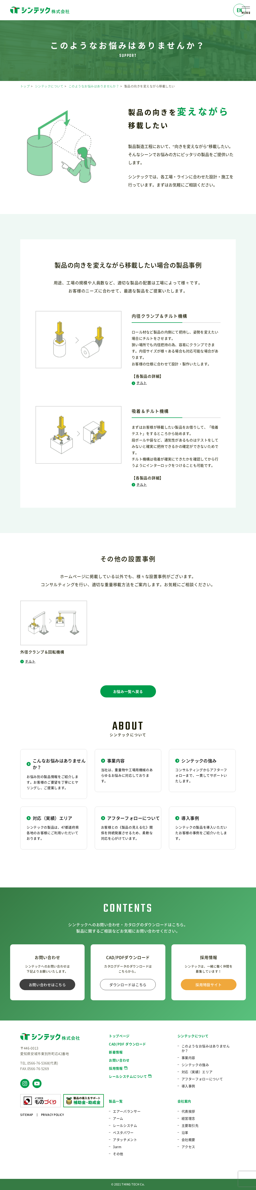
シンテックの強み (195, 1064)
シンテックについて (49, 86)
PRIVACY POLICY (52, 1115)
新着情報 (116, 1052)
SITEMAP (26, 1115)
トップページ (119, 1035)
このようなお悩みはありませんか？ (94, 86)
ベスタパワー (123, 1132)
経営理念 (188, 1118)
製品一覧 (116, 1101)
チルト (139, 382)
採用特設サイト (208, 984)
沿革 (185, 1132)
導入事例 (188, 1086)
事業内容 (188, 1057)
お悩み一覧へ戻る (128, 691)
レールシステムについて (128, 1076)
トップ (25, 86)
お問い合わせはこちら (47, 984)
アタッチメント (125, 1139)
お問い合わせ (119, 1060)
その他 (118, 1154)
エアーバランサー (127, 1111)
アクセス (188, 1146)
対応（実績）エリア (197, 1072)
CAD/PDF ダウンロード (127, 1044)
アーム (118, 1118)
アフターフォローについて (202, 1079)
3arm (117, 1146)
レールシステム (125, 1125)
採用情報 (116, 1068)
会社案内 (184, 1101)
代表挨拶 (188, 1111)
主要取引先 (190, 1125)
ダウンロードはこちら (128, 984)
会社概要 (188, 1139)
